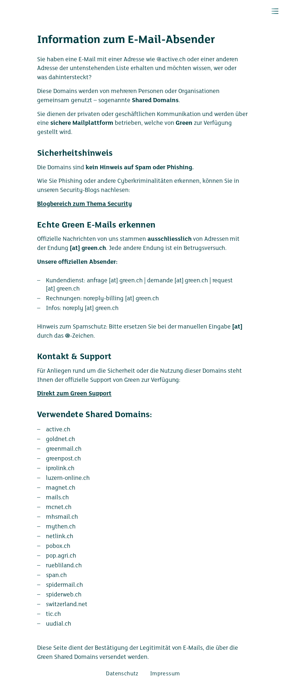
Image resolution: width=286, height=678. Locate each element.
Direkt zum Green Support (74, 393)
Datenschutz (122, 674)
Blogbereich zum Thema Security (84, 204)
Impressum (165, 674)
